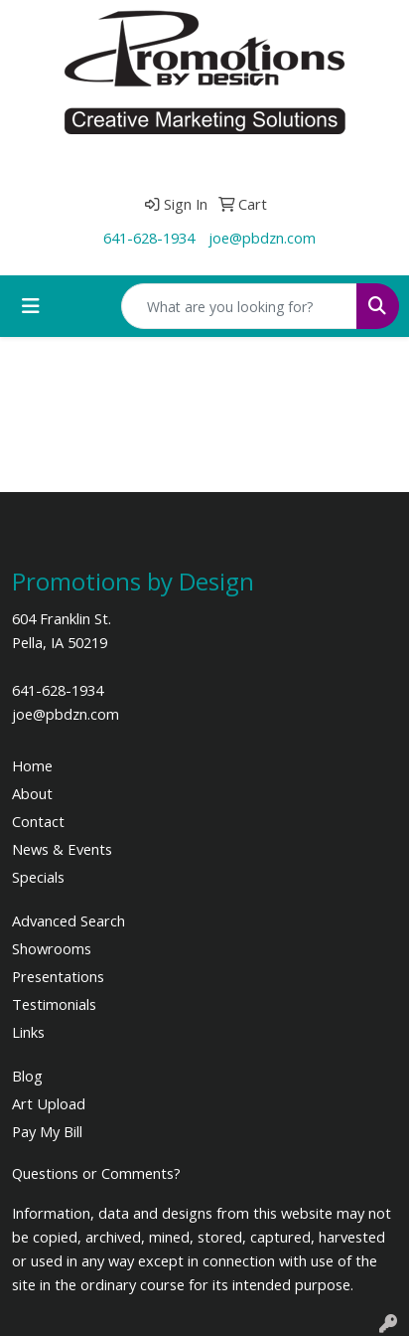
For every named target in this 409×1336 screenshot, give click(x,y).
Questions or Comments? (96, 1173)
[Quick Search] (239, 306)
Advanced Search (68, 920)
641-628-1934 (149, 238)
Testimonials (54, 1004)
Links (28, 1032)
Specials (38, 877)
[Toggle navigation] (31, 306)
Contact (38, 821)
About (32, 793)
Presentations (58, 976)
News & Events (62, 849)
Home (32, 765)
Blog (27, 1076)
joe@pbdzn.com (262, 238)
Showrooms (51, 948)
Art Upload (48, 1103)
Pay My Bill (47, 1131)
